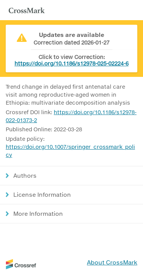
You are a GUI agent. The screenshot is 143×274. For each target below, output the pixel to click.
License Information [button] (42, 194)
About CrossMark (112, 262)
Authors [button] (25, 175)
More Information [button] (38, 213)
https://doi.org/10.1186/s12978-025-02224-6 (71, 63)
